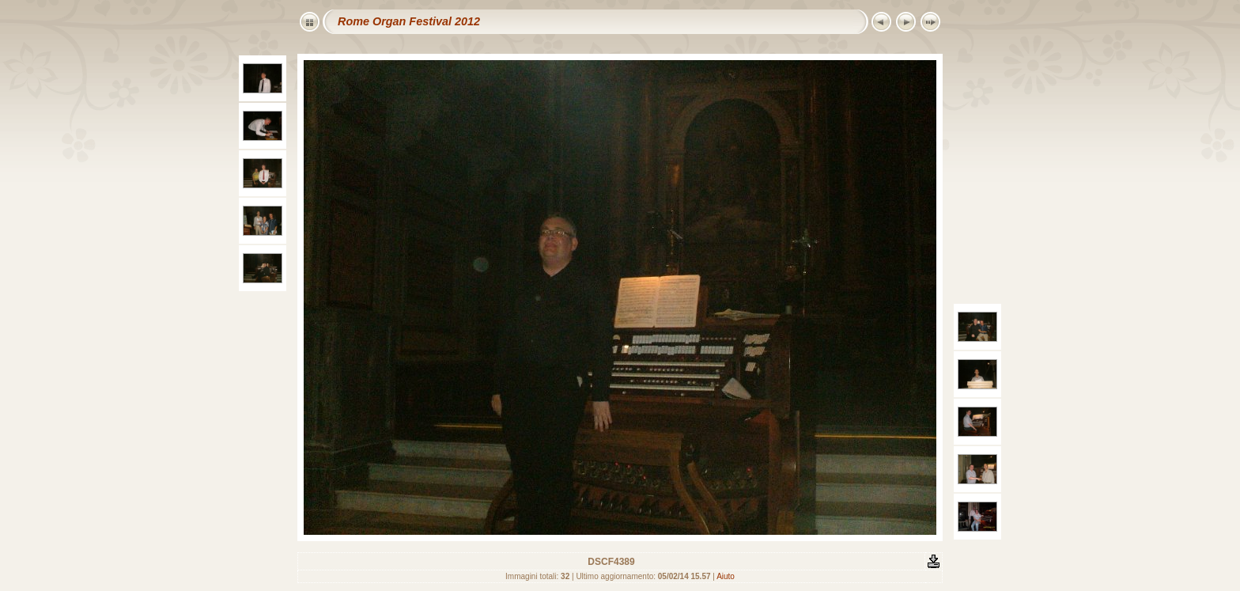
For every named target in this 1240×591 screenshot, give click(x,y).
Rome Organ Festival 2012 (409, 21)
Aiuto (725, 576)
